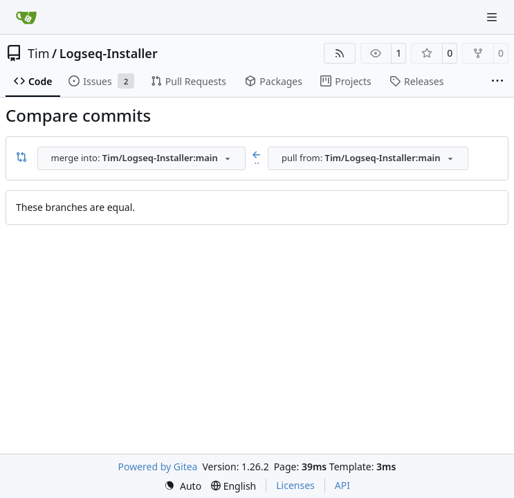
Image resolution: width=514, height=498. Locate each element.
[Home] (26, 17)
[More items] (497, 81)
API (342, 485)
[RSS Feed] (340, 53)
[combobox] (141, 158)
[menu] (182, 485)
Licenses (295, 485)
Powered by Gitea (158, 466)
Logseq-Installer (108, 53)
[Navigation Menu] (493, 17)
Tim (38, 53)
